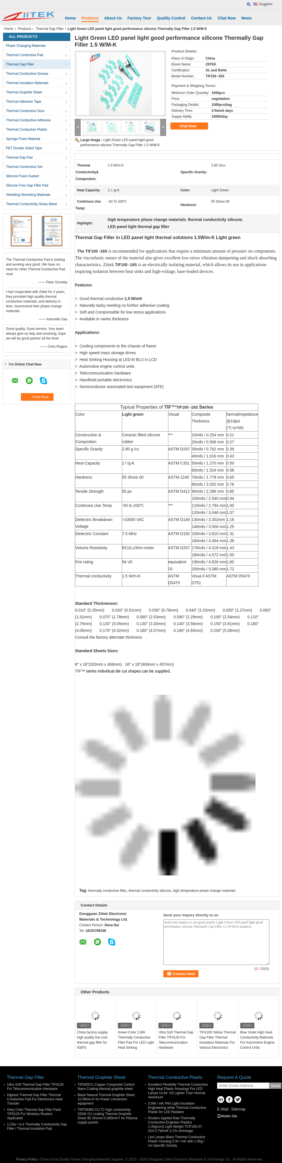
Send (275, 1086)
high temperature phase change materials (204, 891)
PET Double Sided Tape (24, 148)
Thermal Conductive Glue (25, 111)
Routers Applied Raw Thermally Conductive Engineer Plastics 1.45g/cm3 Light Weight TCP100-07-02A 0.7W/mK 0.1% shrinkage (175, 1124)
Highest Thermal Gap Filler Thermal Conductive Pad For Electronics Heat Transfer (35, 1099)
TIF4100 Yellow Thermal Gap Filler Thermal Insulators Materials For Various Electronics (217, 1040)
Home (70, 18)
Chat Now (226, 18)
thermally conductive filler (107, 891)
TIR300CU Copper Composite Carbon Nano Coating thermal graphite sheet (106, 1087)
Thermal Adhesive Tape (23, 102)
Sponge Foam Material (23, 139)
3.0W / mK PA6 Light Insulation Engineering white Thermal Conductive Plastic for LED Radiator (177, 1107)
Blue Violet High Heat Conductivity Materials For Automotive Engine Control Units (257, 1040)
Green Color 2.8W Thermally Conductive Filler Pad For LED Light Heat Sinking (136, 1040)
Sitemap (238, 1109)
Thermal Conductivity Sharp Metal (31, 204)
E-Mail (222, 1109)
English (266, 4)
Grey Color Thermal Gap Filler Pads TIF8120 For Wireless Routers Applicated (34, 1114)
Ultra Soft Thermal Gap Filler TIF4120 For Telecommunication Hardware (175, 1040)
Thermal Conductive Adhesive (28, 120)
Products (90, 18)
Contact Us (201, 18)
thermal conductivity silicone (150, 891)
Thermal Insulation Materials (27, 83)
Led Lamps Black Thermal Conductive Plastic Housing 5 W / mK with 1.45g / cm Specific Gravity (176, 1141)
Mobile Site (227, 1116)
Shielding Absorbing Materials (28, 195)
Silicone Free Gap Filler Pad (27, 185)
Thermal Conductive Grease (27, 74)
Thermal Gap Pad (19, 157)
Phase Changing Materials (26, 46)
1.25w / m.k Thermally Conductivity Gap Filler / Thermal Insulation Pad (37, 1126)
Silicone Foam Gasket (22, 176)
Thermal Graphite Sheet (24, 92)
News (246, 18)
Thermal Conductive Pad (24, 55)
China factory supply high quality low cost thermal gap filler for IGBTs (92, 1040)
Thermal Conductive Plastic (26, 130)
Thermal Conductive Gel (24, 167)
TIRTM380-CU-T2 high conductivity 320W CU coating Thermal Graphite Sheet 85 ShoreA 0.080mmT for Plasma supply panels (107, 1116)
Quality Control (171, 18)
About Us (113, 18)
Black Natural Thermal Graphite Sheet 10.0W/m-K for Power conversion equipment (106, 1099)
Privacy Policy (27, 1159)
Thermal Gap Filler (49, 29)
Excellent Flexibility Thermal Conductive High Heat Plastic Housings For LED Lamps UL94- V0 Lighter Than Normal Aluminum (178, 1091)
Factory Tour (139, 18)
